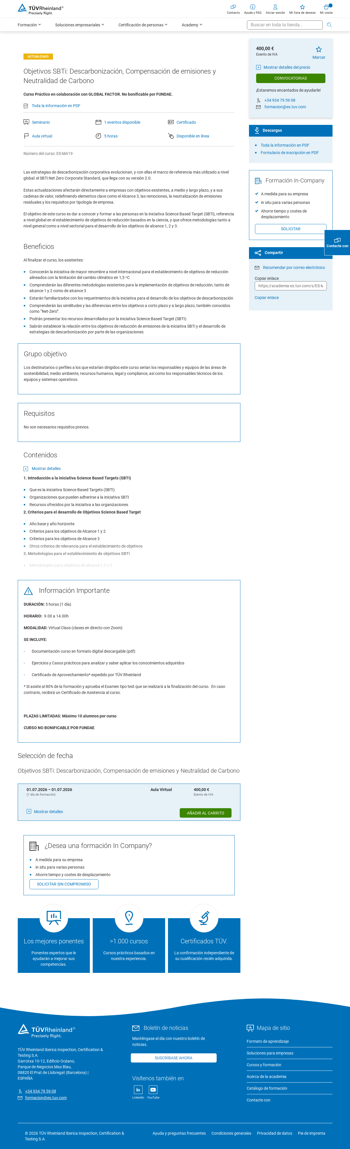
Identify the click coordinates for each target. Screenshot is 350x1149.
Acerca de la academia (266, 1076)
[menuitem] (29, 24)
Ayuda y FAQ (253, 9)
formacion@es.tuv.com (285, 107)
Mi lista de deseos (302, 9)
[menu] (132, 24)
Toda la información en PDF (56, 105)
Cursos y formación (264, 1065)
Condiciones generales (231, 1133)
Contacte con (258, 1100)
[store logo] (41, 9)
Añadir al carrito (205, 813)
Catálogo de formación (267, 1088)
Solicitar (290, 229)
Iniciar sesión (275, 9)
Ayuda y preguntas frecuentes (179, 1133)
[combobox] (285, 24)
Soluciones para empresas (270, 1053)
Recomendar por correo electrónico (294, 267)
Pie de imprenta (311, 1133)
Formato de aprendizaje (268, 1041)
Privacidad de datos (274, 1133)
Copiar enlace (267, 297)
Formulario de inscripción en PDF (290, 152)
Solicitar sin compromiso (64, 884)
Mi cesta (326, 9)
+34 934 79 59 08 (279, 100)
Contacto (233, 9)
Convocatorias (290, 78)
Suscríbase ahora (173, 1058)
